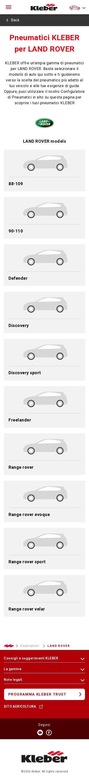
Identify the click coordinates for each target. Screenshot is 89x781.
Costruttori (30, 646)
